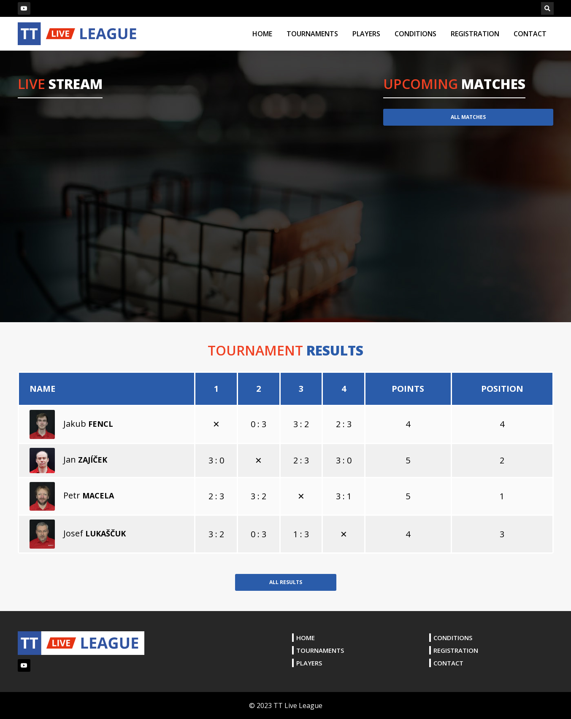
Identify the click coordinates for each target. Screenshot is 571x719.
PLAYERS (366, 33)
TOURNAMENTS (312, 33)
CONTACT (530, 33)
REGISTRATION (475, 33)
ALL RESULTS (285, 582)
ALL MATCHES (468, 117)
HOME (262, 33)
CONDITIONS (415, 33)
